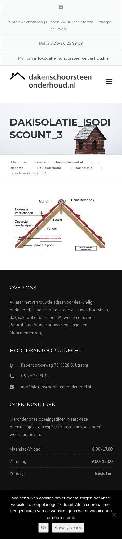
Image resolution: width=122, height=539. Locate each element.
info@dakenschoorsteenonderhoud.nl (56, 387)
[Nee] (114, 514)
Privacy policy (68, 527)
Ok (43, 527)
